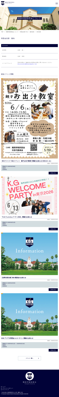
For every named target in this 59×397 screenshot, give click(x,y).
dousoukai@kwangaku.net (27, 64)
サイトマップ (5, 389)
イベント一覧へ (29, 358)
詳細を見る (53, 173)
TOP (2, 31)
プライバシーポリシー (7, 388)
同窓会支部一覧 (24, 31)
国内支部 (32, 31)
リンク (4, 386)
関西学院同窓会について (12, 31)
